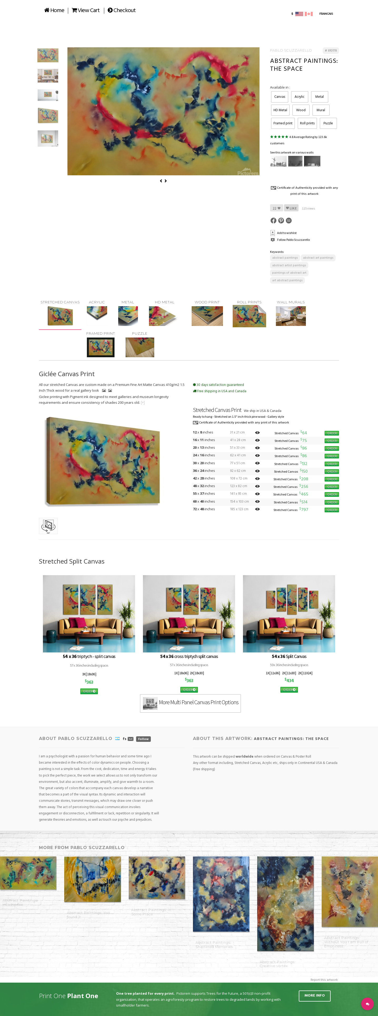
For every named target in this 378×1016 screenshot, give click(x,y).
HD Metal (280, 110)
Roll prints (307, 123)
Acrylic (300, 97)
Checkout (122, 10)
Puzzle (328, 123)
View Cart (86, 10)
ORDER (331, 433)
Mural (321, 110)
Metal (319, 97)
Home (54, 10)
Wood (301, 110)
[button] (367, 1004)
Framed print (282, 123)
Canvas (279, 97)
